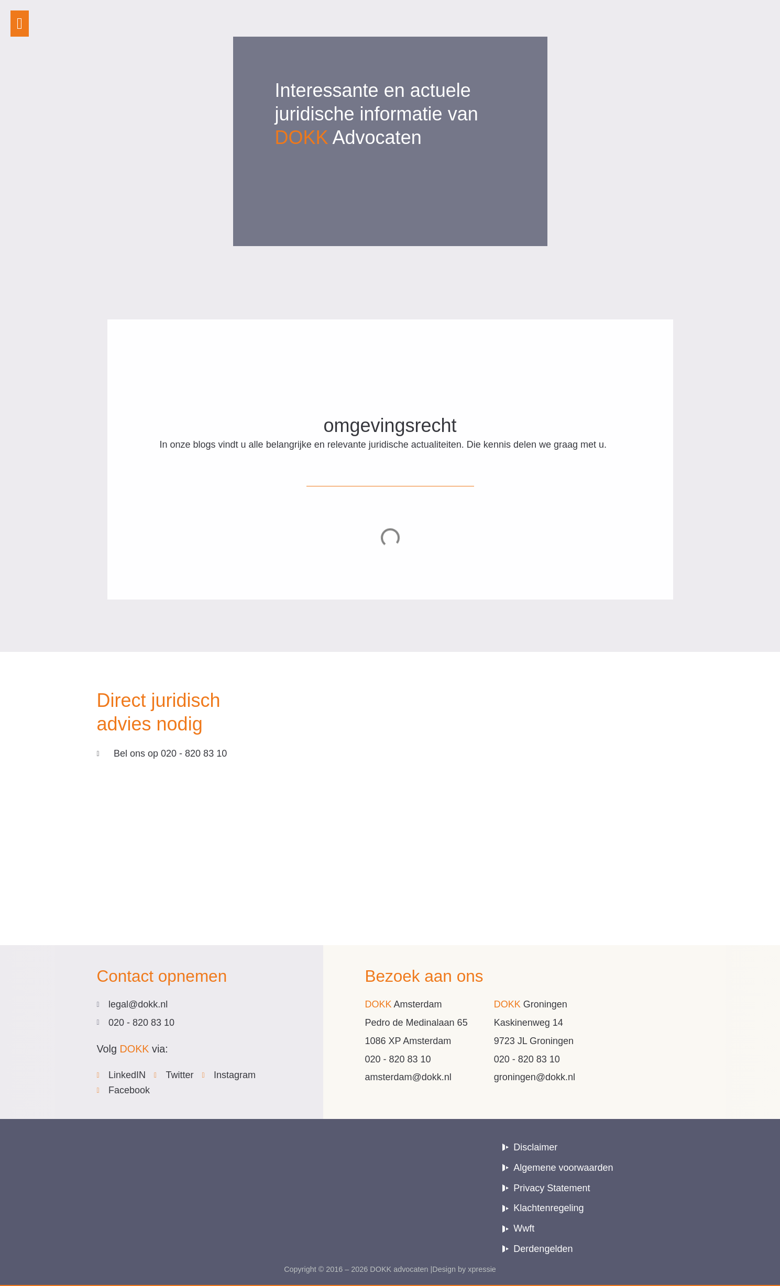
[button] (19, 23)
